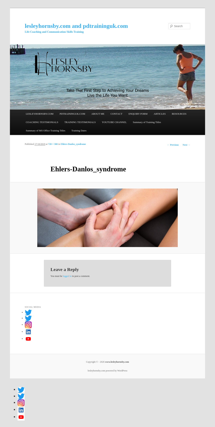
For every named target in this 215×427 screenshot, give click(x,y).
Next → (186, 145)
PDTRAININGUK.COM (72, 113)
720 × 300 (53, 144)
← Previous (173, 145)
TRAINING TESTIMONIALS (80, 122)
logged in (67, 276)
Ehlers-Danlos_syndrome (73, 144)
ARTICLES (160, 113)
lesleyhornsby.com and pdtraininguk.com (76, 26)
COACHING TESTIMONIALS (42, 122)
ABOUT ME (97, 113)
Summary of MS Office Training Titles (45, 130)
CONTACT (116, 113)
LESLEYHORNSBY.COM (39, 113)
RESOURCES (179, 113)
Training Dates (78, 130)
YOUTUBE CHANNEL (114, 122)
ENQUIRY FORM (138, 113)
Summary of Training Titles (147, 122)
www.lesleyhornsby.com (117, 362)
